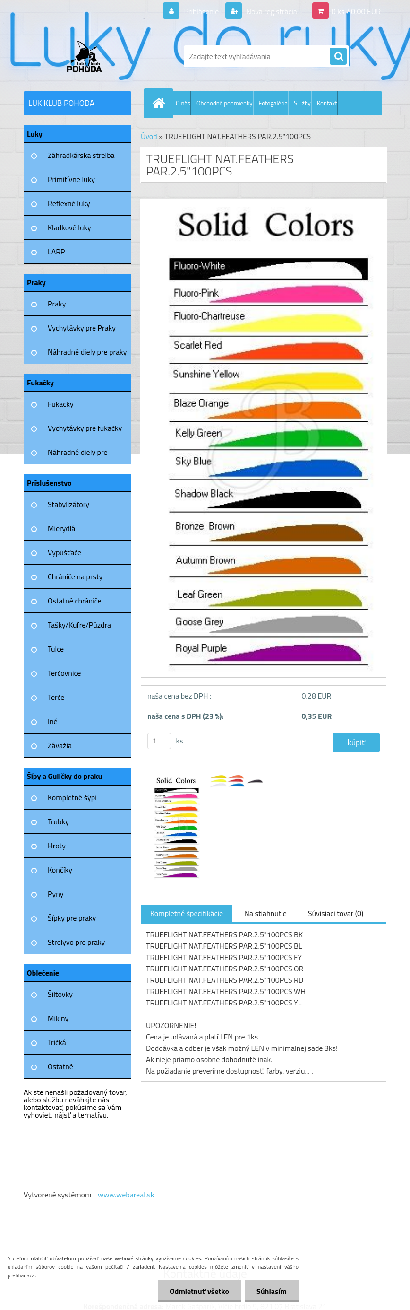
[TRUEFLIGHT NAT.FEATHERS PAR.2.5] (176, 776)
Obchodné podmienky (224, 103)
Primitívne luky (71, 179)
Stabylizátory (68, 504)
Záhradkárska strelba (81, 155)
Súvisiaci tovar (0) (335, 913)
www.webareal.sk (126, 1194)
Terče (56, 697)
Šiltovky (60, 994)
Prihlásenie (201, 11)
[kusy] (159, 741)
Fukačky (61, 404)
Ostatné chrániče (75, 600)
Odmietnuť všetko (199, 1291)
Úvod (149, 136)
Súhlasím (271, 1291)
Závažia (60, 745)
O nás (183, 103)
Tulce (56, 649)
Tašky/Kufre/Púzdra (79, 624)
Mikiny (58, 1018)
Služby (302, 103)
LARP (56, 251)
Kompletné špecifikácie (186, 913)
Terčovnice (64, 673)
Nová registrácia (271, 11)
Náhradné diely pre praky (87, 352)
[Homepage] (161, 103)
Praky (57, 303)
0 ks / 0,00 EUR (356, 11)
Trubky (58, 821)
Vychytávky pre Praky (82, 327)
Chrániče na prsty (75, 576)
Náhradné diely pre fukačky (78, 455)
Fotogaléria (273, 103)
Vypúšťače (64, 552)
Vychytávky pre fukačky (85, 428)
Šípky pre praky (72, 918)
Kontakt (327, 103)
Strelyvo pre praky (76, 942)
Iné (53, 721)
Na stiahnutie (265, 913)
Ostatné (60, 1066)
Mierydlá (61, 528)
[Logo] (89, 56)
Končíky (60, 869)
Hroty (57, 845)
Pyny (55, 894)
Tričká (57, 1042)
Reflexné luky (69, 203)
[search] (338, 57)
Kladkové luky (69, 227)
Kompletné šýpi (72, 797)
